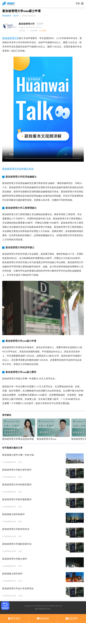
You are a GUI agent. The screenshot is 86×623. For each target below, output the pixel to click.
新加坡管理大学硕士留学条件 (17, 470)
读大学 (16, 16)
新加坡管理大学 (10, 38)
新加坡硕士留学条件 (12, 573)
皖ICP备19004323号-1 (43, 609)
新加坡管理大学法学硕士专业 (17, 168)
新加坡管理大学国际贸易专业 (17, 544)
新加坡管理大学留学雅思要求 (17, 499)
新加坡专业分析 (10, 536)
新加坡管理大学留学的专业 (15, 529)
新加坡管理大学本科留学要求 (17, 484)
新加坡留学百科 (10, 462)
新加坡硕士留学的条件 (13, 514)
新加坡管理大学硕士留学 (14, 559)
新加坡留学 (6, 16)
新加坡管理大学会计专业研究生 (18, 588)
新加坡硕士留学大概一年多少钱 (18, 455)
